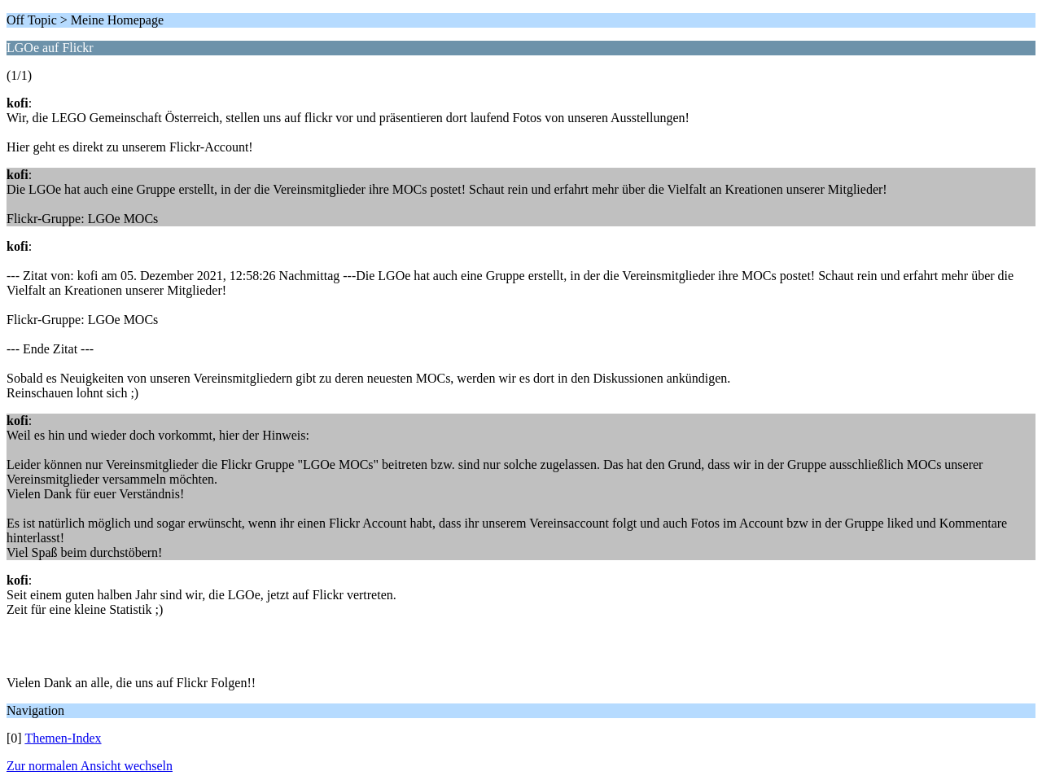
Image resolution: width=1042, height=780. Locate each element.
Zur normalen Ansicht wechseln (90, 766)
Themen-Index (62, 738)
